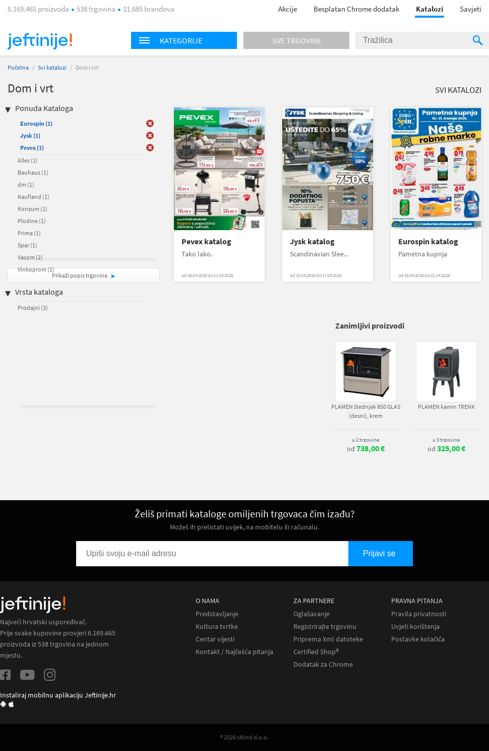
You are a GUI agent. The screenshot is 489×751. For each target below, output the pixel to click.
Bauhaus (33, 172)
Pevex (32, 147)
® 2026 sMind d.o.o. (244, 737)
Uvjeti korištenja (415, 626)
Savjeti (470, 9)
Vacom (30, 257)
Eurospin (36, 123)
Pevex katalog (206, 241)
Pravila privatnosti (418, 614)
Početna (18, 67)
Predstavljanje (217, 614)
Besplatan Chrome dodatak (356, 9)
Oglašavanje (311, 614)
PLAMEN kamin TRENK (446, 406)
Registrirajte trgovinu (324, 626)
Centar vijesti (215, 639)
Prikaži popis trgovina (80, 275)
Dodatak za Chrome (323, 664)
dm (26, 184)
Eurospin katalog (428, 241)
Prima (29, 233)
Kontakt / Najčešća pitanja (234, 652)
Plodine (32, 221)
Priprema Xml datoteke (328, 639)
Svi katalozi (52, 67)
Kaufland (33, 196)
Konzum (32, 208)
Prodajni (33, 307)
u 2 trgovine (365, 439)
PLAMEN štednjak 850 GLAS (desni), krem (365, 411)
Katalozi (429, 9)
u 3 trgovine (446, 439)
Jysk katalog (312, 241)
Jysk (30, 135)
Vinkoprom (36, 269)
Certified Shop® (316, 652)
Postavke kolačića (418, 639)
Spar (27, 245)
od (366, 448)
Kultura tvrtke (217, 626)
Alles (28, 160)
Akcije (287, 9)
